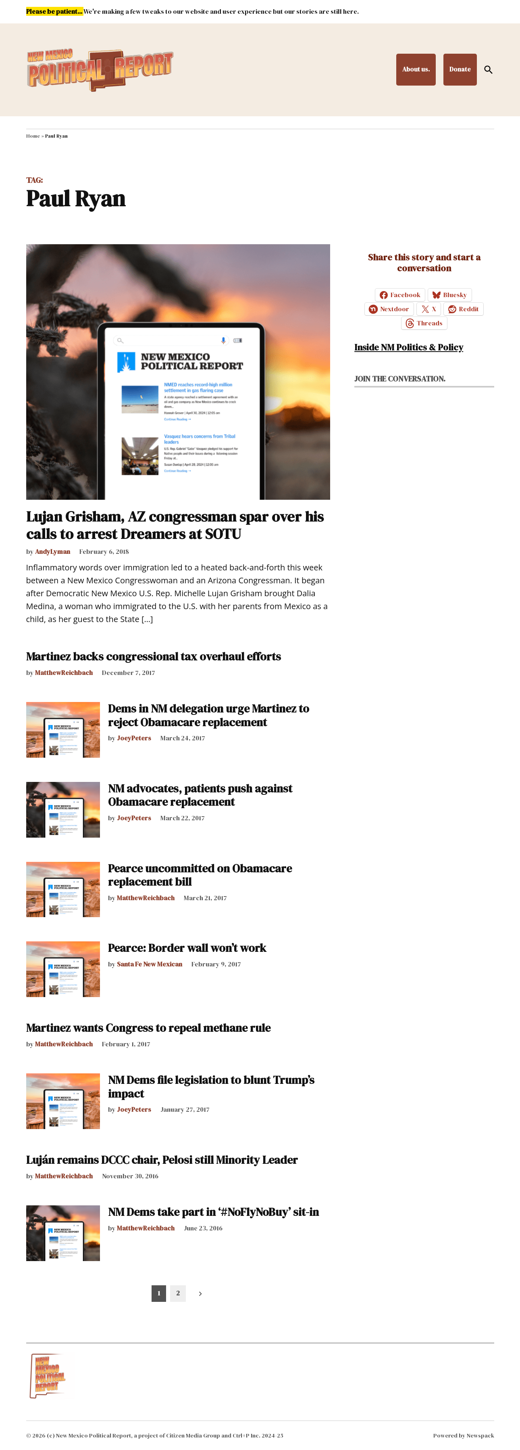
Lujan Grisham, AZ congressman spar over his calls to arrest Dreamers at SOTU (175, 525)
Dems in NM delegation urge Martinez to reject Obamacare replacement (208, 715)
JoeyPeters (134, 737)
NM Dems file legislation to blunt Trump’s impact (211, 1086)
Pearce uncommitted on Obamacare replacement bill (200, 875)
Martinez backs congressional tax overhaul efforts (153, 656)
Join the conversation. (399, 378)
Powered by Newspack (463, 1435)
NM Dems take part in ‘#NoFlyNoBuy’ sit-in (213, 1212)
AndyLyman (52, 551)
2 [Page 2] (178, 1293)
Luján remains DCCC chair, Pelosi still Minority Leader (162, 1159)
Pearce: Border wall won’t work (187, 947)
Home (33, 136)
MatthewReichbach (64, 672)
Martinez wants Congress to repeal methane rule (148, 1027)
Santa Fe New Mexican (149, 964)
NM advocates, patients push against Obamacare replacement (200, 795)
